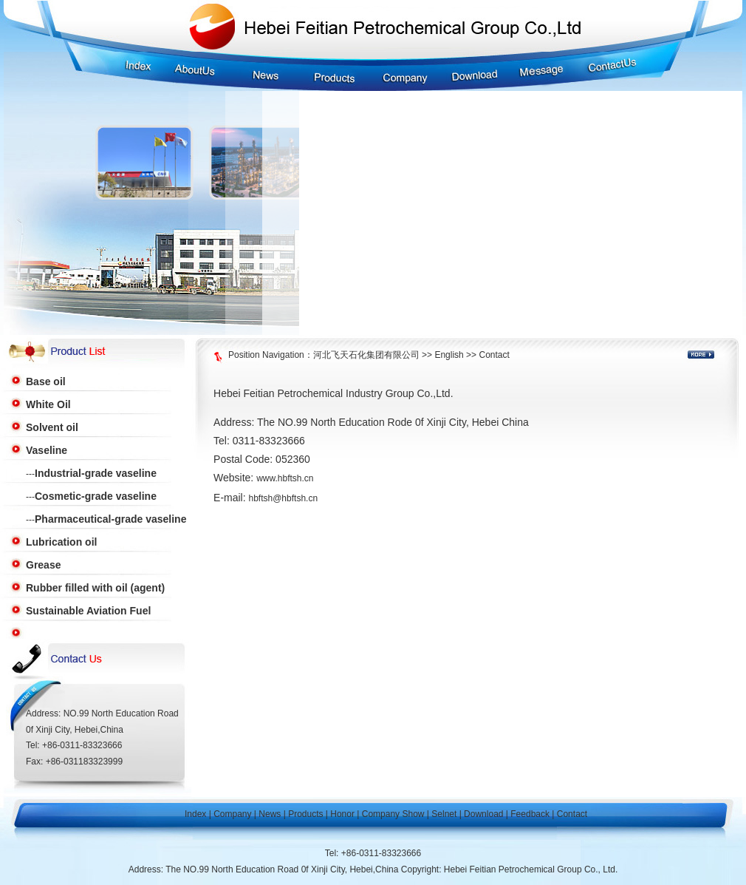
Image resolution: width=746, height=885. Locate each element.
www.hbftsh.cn (284, 478)
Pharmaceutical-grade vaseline (110, 519)
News (270, 814)
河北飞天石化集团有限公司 (366, 355)
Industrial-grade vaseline (96, 473)
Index (195, 814)
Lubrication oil (61, 542)
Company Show (393, 814)
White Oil (48, 404)
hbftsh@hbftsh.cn (283, 498)
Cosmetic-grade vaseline (96, 496)
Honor (342, 814)
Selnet (443, 814)
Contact (494, 355)
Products (305, 814)
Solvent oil (52, 427)
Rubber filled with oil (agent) (95, 588)
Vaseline (46, 450)
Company (232, 814)
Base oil (46, 381)
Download (483, 814)
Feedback (530, 814)
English (448, 355)
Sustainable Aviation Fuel (88, 611)
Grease (43, 565)
